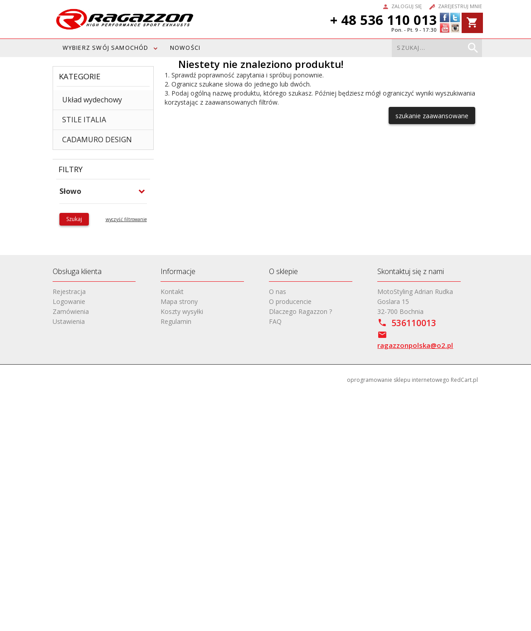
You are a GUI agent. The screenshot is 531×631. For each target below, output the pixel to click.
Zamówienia (71, 311)
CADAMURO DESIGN (97, 140)
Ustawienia (69, 321)
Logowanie (69, 301)
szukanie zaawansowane (431, 115)
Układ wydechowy (92, 100)
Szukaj (74, 219)
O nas (277, 291)
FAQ (275, 321)
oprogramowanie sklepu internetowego (398, 380)
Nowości (185, 48)
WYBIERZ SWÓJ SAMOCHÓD (106, 48)
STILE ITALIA (84, 120)
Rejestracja (69, 291)
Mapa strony (179, 301)
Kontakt (172, 291)
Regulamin (176, 321)
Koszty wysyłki (182, 311)
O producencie (290, 301)
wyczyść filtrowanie (126, 219)
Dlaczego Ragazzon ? (300, 311)
